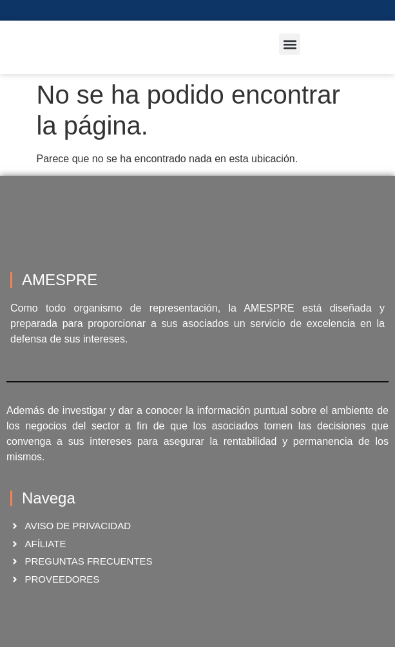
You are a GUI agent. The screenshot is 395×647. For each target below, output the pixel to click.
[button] (289, 44)
